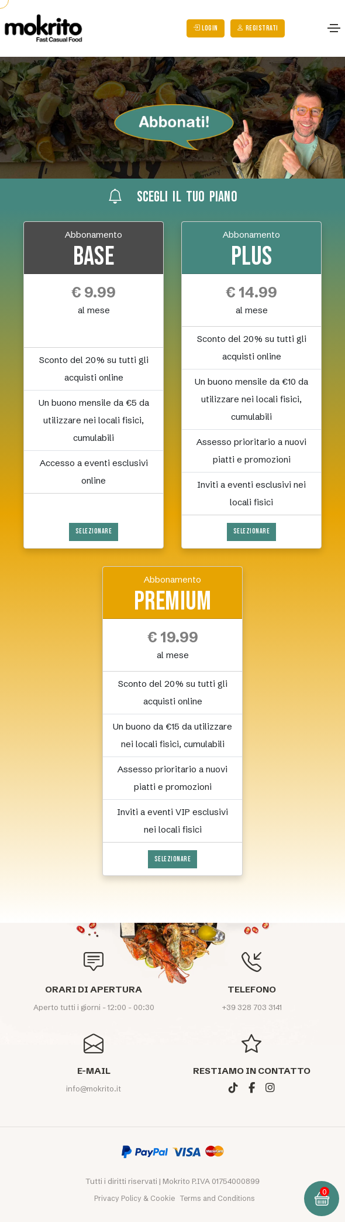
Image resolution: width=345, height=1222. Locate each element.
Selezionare (93, 531)
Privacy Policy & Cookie (135, 1198)
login (205, 28)
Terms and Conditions (217, 1198)
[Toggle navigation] (333, 28)
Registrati (257, 28)
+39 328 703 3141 (252, 1007)
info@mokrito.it (93, 1088)
